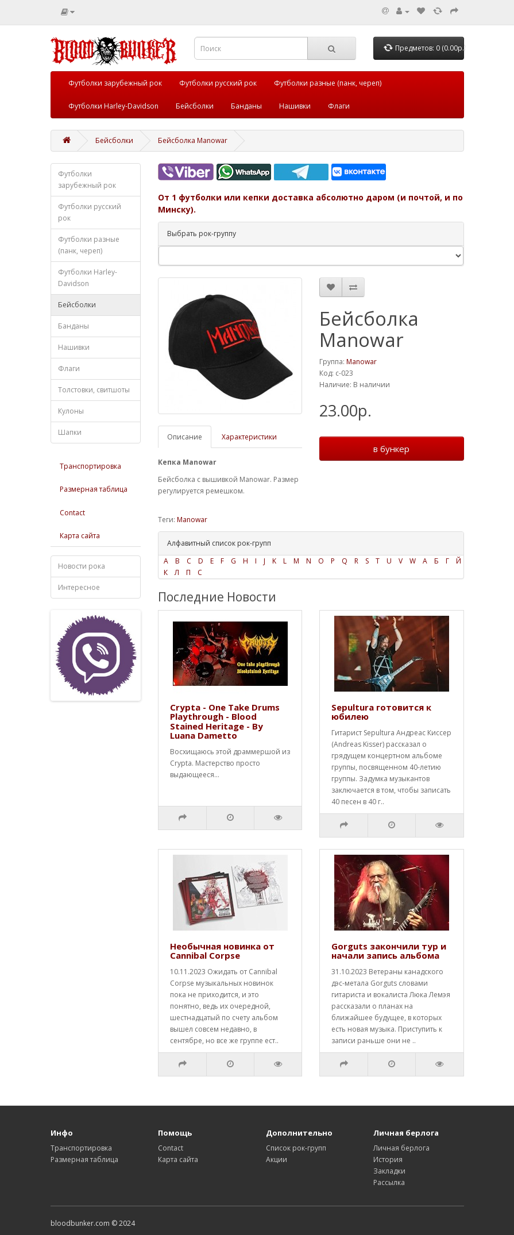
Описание (184, 437)
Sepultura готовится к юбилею (381, 712)
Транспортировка (90, 466)
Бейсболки (195, 106)
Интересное (79, 587)
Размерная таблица (93, 489)
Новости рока (81, 566)
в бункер (391, 448)
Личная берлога (401, 1148)
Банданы (246, 106)
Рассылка (389, 1182)
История (388, 1159)
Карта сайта (80, 536)
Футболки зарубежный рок (115, 83)
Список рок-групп (296, 1148)
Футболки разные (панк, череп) (327, 83)
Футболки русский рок (218, 83)
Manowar (361, 361)
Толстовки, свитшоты (94, 390)
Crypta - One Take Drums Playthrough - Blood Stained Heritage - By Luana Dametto (225, 721)
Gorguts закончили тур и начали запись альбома (388, 951)
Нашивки (295, 106)
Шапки (70, 432)
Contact (72, 513)
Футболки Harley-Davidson (113, 106)
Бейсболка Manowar (192, 140)
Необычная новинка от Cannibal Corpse (222, 951)
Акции (276, 1159)
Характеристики (249, 437)
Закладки (389, 1171)
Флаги (339, 106)
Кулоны (71, 411)
